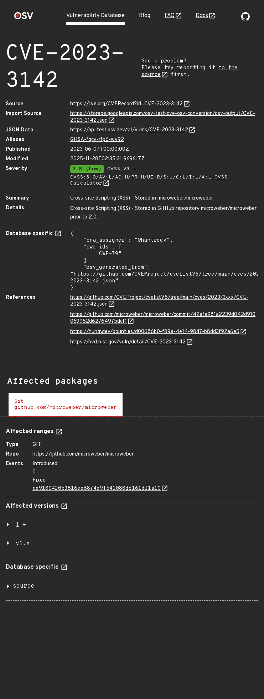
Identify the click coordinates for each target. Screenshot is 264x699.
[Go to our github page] (245, 19)
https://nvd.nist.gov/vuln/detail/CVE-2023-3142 (128, 342)
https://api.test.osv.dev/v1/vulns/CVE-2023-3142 (129, 130)
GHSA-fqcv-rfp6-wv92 (97, 139)
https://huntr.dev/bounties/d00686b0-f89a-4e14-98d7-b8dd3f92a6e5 (154, 331)
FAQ (170, 15)
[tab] (66, 405)
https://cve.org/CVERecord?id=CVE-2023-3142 (126, 104)
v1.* (23, 543)
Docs (202, 15)
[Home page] (23, 18)
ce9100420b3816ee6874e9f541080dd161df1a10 (96, 488)
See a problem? (163, 61)
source (23, 586)
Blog (144, 15)
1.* (21, 525)
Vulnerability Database (95, 15)
